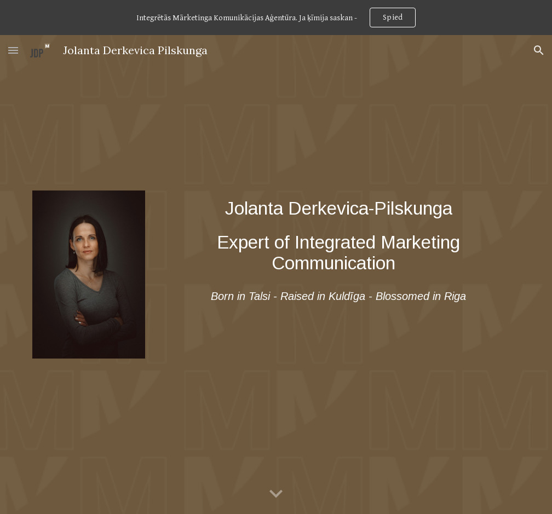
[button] (13, 50)
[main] (338, 235)
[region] (276, 17)
